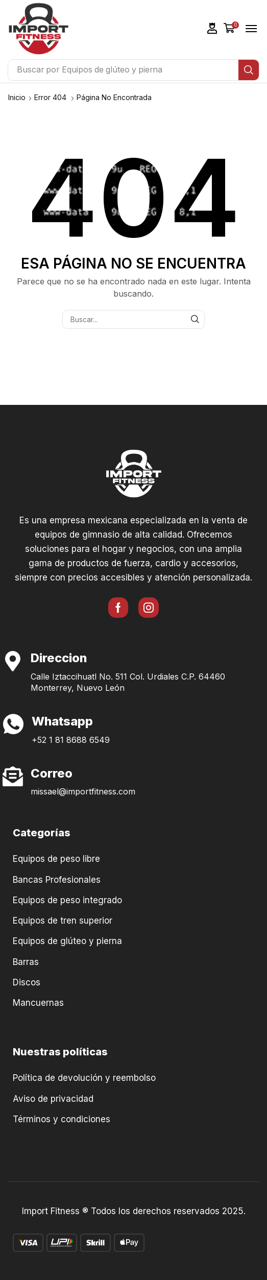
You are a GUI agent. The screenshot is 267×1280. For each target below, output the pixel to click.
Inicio (17, 97)
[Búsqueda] (248, 70)
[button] (212, 28)
